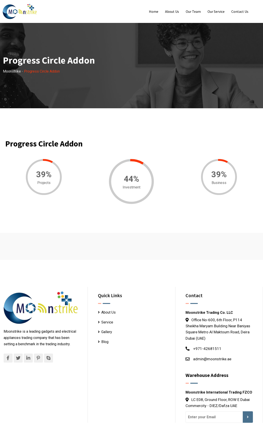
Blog (104, 342)
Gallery (106, 332)
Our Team (193, 11)
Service (107, 322)
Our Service (216, 11)
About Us (172, 11)
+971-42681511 (207, 348)
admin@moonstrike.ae (212, 359)
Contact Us (239, 11)
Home (153, 11)
